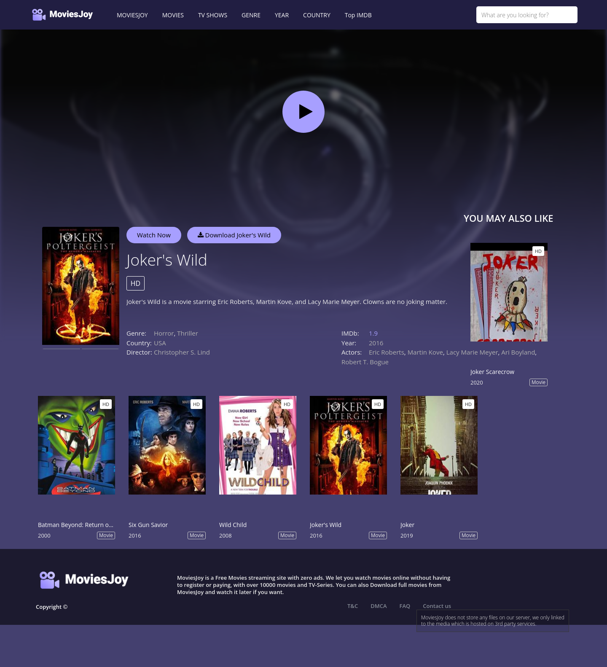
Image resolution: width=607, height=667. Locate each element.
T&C (352, 606)
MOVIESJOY (132, 15)
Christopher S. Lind (182, 352)
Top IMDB (358, 15)
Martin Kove (425, 352)
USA (160, 343)
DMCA (379, 606)
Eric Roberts (386, 352)
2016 (376, 343)
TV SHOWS (212, 15)
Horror (164, 333)
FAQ (405, 606)
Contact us (437, 606)
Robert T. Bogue (365, 362)
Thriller (187, 333)
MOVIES (173, 15)
